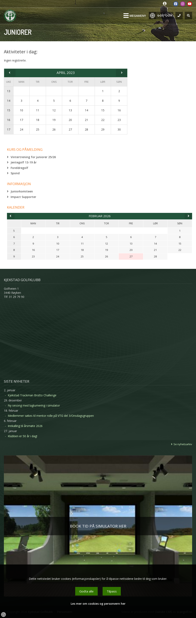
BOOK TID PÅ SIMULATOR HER (98, 526)
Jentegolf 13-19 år (24, 162)
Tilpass (112, 591)
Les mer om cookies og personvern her (98, 604)
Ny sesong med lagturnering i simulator (34, 405)
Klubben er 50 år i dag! (22, 436)
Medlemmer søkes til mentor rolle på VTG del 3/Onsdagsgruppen (51, 416)
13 (8, 91)
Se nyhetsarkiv (183, 444)
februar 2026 (100, 216)
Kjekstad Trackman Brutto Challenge (32, 395)
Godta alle (86, 591)
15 (8, 110)
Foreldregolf (19, 168)
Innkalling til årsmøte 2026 (25, 426)
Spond (15, 173)
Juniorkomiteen (22, 191)
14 (8, 101)
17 (8, 129)
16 (8, 120)
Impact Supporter (23, 197)
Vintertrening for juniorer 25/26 (33, 157)
